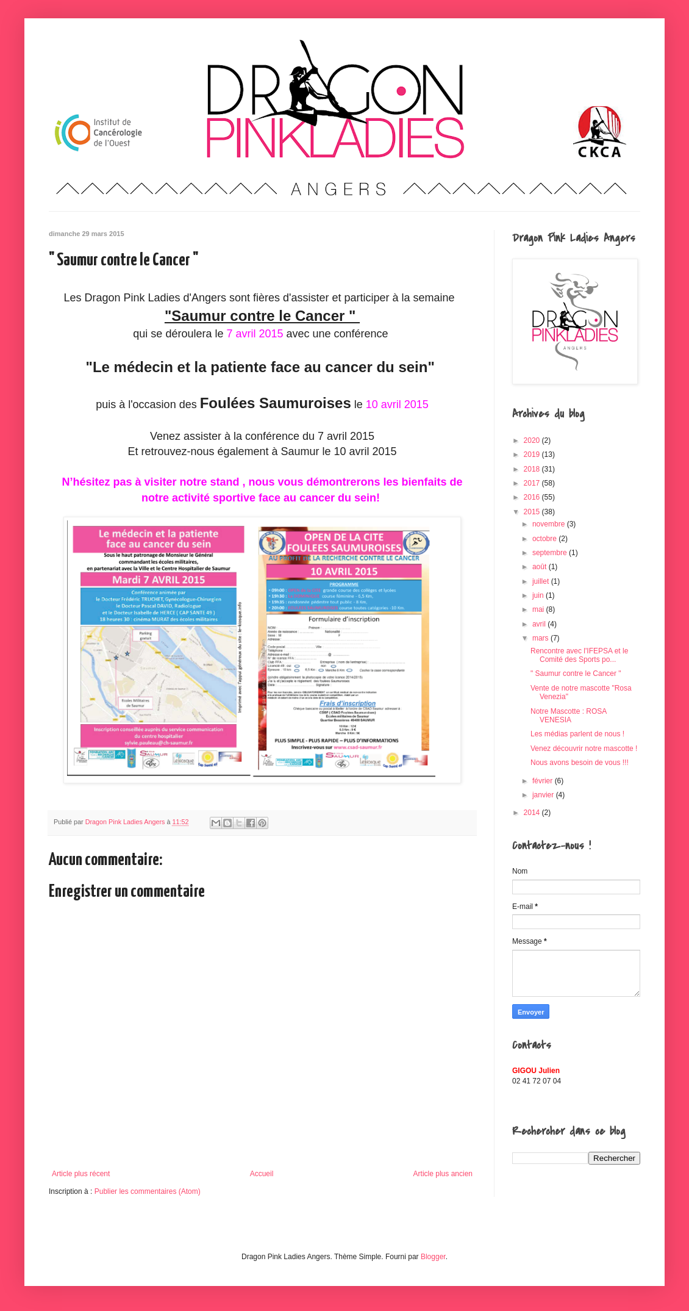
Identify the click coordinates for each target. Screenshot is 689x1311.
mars (541, 638)
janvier (544, 795)
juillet (541, 581)
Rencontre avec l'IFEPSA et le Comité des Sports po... (579, 655)
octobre (545, 538)
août (540, 566)
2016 (533, 497)
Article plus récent (81, 1173)
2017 (533, 483)
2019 (533, 454)
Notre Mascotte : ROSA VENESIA (568, 715)
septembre (550, 552)
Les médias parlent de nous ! (577, 734)
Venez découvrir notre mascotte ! (583, 748)
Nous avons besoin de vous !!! (579, 762)
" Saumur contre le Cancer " (575, 673)
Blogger (433, 1256)
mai (539, 609)
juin (539, 595)
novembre (549, 524)
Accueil (262, 1173)
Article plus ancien (443, 1173)
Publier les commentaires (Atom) (148, 1191)
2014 (533, 812)
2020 (533, 440)
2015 (533, 512)
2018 (533, 469)
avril (540, 624)
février (543, 781)
